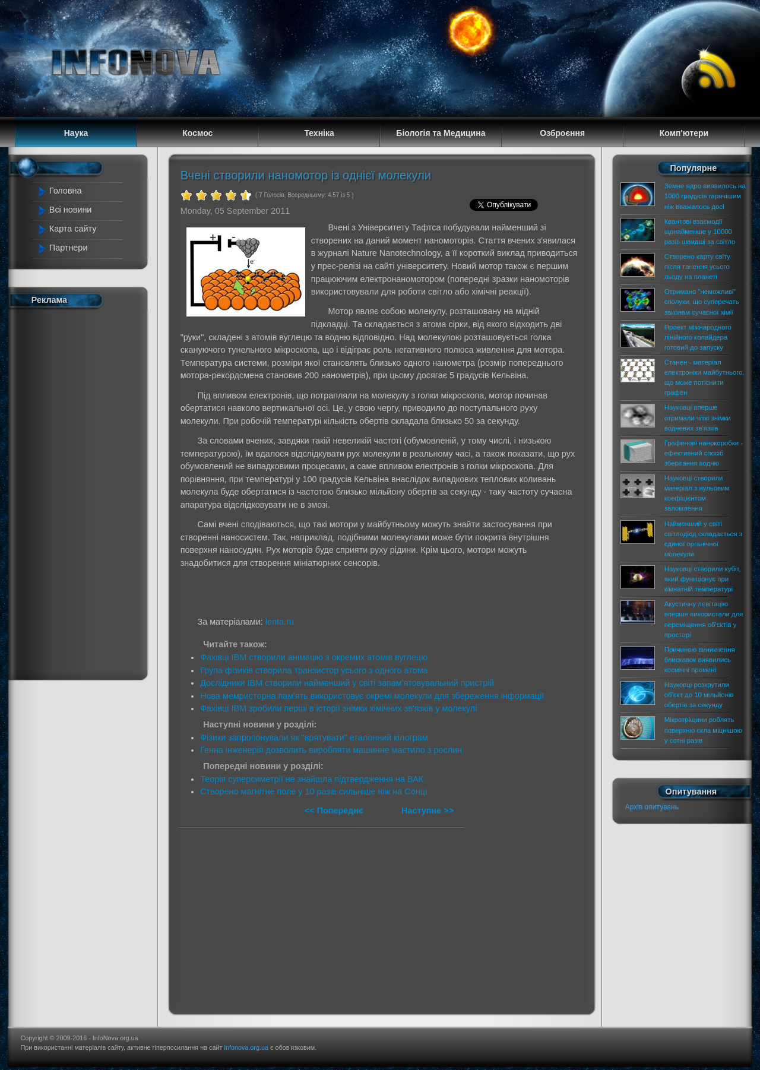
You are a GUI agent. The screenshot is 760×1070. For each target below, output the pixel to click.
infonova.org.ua (246, 1047)
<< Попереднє (335, 810)
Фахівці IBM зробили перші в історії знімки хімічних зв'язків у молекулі (338, 708)
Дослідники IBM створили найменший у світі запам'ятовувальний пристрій (347, 683)
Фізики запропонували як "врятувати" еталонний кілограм (314, 737)
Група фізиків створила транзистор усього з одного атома (314, 670)
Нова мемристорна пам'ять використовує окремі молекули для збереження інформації (372, 696)
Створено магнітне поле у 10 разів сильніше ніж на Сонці (313, 791)
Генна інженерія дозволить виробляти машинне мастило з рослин (331, 750)
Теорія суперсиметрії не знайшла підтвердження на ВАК (311, 779)
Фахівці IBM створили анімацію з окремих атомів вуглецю (314, 657)
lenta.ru (279, 621)
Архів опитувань (652, 807)
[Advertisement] (84, 492)
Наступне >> (427, 810)
